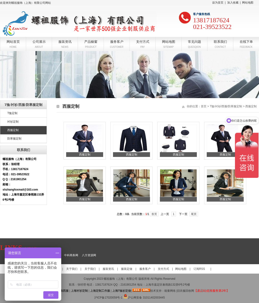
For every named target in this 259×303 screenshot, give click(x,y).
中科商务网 (71, 255)
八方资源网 (89, 255)
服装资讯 (65, 41)
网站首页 (13, 41)
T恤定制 (12, 113)
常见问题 (194, 41)
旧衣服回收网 (185, 290)
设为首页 (217, 2)
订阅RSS (199, 269)
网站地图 (247, 2)
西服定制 (13, 130)
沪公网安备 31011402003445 (144, 297)
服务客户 (116, 41)
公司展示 (39, 41)
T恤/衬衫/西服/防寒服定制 (226, 106)
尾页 (194, 214)
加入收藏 (233, 2)
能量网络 (170, 290)
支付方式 (142, 41)
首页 (203, 106)
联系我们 (220, 41)
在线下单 (246, 41)
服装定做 (126, 269)
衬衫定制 (13, 121)
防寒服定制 (14, 138)
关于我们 (71, 269)
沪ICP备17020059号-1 (108, 297)
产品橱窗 (90, 41)
